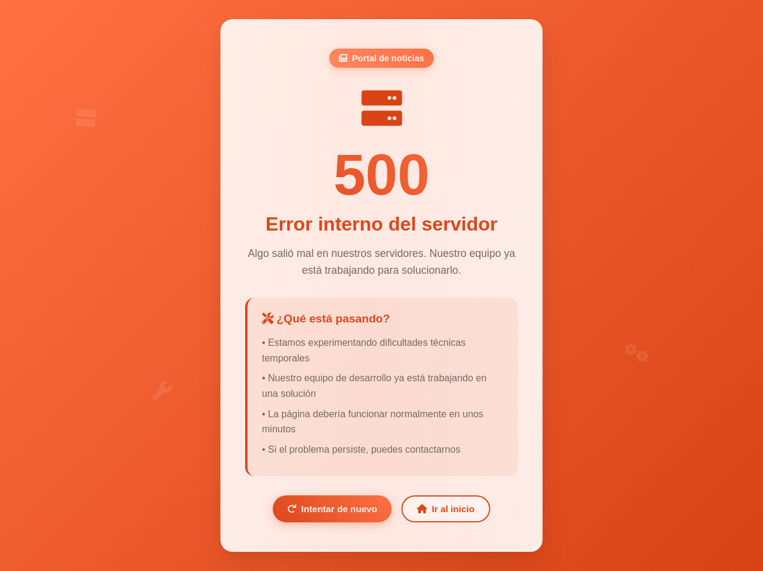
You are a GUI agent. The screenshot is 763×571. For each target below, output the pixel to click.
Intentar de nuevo (332, 509)
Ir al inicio (446, 509)
